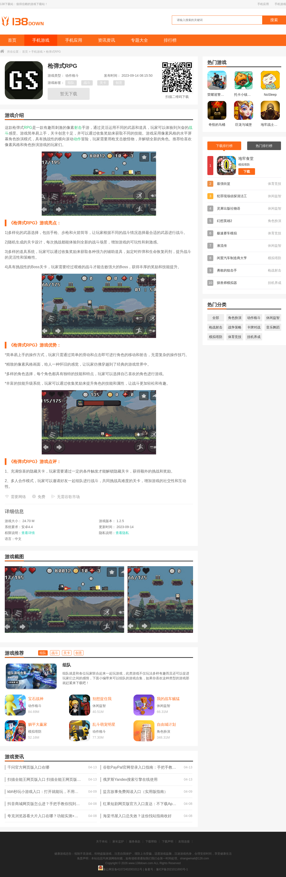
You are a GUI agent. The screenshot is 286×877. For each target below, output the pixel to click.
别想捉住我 (102, 699)
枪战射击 (215, 327)
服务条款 (134, 841)
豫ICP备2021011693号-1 (172, 869)
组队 (71, 83)
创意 (119, 83)
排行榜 (170, 40)
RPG (28, 128)
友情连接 (184, 841)
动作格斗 (253, 318)
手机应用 (263, 4)
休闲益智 (273, 318)
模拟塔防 (215, 337)
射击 (78, 128)
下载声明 (167, 841)
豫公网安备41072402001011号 (120, 869)
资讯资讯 (106, 40)
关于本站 (101, 841)
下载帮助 (151, 841)
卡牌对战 (253, 327)
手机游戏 (280, 4)
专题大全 (139, 40)
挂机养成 (253, 337)
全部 (215, 318)
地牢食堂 (246, 158)
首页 (12, 40)
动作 (77, 139)
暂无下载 (68, 93)
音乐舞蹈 (273, 327)
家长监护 (118, 841)
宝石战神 (35, 699)
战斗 (87, 83)
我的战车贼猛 (168, 699)
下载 (246, 171)
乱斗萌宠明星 (103, 724)
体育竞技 (234, 337)
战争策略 (234, 327)
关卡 (103, 83)
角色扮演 (234, 318)
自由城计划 (166, 724)
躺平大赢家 (37, 724)
